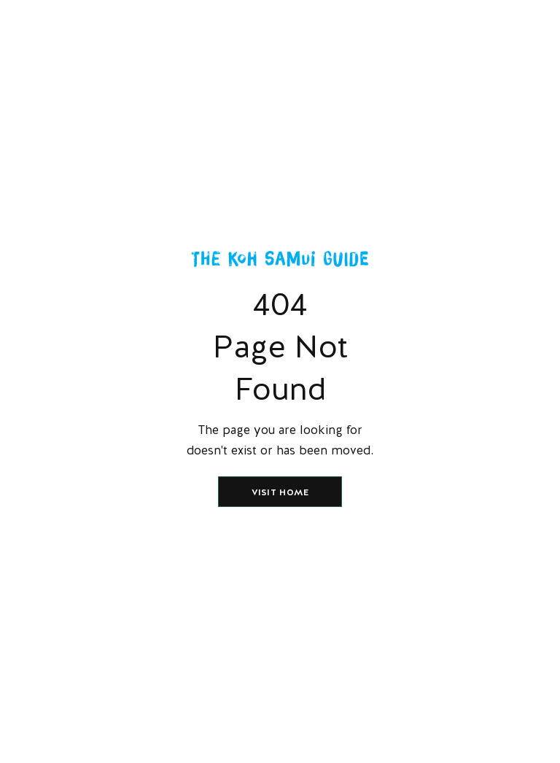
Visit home (280, 493)
